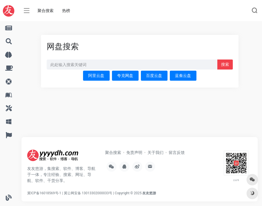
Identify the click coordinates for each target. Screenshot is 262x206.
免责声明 (134, 152)
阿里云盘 (96, 75)
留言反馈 (177, 152)
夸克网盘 (125, 75)
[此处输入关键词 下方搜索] (132, 65)
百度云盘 (154, 75)
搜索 (225, 64)
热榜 (66, 10)
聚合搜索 (46, 10)
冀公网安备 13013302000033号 (88, 193)
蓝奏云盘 (183, 75)
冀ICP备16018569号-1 (44, 193)
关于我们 (155, 152)
